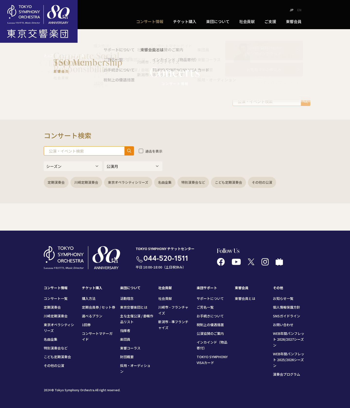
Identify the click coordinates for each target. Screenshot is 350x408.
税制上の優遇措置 (210, 324)
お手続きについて (210, 315)
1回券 (86, 324)
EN (299, 10)
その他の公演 (262, 182)
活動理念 (127, 298)
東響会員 (293, 21)
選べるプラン (92, 315)
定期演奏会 (56, 182)
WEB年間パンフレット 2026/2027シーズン (288, 339)
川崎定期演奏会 (86, 182)
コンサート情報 (149, 21)
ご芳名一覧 (205, 307)
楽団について (217, 21)
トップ (48, 55)
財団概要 (127, 356)
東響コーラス (130, 348)
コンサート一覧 (56, 298)
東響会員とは (245, 298)
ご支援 (270, 21)
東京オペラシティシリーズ (128, 182)
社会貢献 (247, 21)
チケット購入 (184, 21)
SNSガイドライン (286, 315)
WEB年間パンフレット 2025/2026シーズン (288, 359)
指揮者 (125, 330)
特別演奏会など (193, 182)
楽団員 (125, 339)
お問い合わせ (283, 324)
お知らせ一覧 (283, 298)
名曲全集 (165, 182)
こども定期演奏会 (228, 182)
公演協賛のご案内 (210, 333)
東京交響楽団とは (133, 307)
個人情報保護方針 (286, 307)
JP (291, 10)
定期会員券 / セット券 (98, 307)
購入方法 (89, 298)
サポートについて (210, 298)
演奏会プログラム (286, 374)
